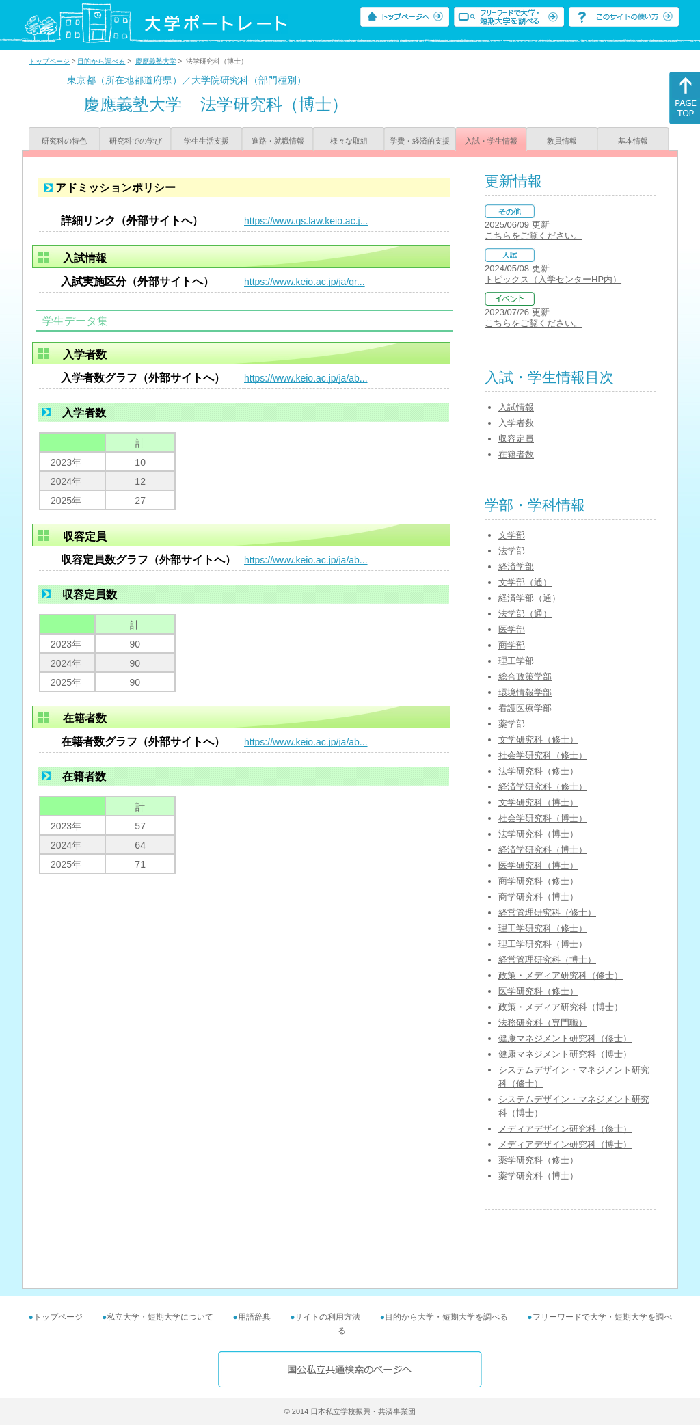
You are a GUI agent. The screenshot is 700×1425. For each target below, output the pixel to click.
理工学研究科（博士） (542, 944)
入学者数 (516, 423)
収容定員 (516, 439)
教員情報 (562, 141)
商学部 (511, 645)
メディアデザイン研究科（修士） (565, 1128)
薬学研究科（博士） (538, 1176)
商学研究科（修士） (538, 881)
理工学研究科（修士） (542, 928)
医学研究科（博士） (538, 865)
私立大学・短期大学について (160, 1317)
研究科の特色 (64, 141)
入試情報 (516, 407)
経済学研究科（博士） (542, 849)
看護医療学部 (525, 708)
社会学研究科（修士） (542, 755)
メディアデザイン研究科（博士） (565, 1144)
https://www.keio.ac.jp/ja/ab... (306, 378)
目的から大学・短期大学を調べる (446, 1317)
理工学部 (516, 661)
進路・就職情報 (278, 141)
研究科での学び (135, 141)
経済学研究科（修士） (542, 787)
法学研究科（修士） (538, 771)
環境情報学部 (525, 692)
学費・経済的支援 (420, 141)
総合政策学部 (525, 676)
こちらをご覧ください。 (533, 235)
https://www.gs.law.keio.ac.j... (306, 220)
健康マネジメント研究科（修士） (565, 1038)
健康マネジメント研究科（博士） (565, 1054)
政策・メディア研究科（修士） (560, 975)
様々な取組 (349, 141)
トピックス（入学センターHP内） (553, 279)
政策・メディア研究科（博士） (560, 1007)
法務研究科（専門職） (542, 1022)
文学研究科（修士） (538, 739)
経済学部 (516, 566)
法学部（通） (525, 614)
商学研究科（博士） (538, 897)
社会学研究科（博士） (542, 818)
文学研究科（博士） (538, 802)
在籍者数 (516, 454)
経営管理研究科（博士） (547, 960)
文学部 (511, 535)
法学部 (511, 551)
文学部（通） (525, 582)
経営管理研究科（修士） (547, 912)
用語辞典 (254, 1317)
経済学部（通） (529, 598)
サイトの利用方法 (327, 1317)
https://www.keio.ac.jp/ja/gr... (304, 281)
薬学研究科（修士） (538, 1160)
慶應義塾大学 (155, 61)
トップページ (49, 61)
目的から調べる (101, 61)
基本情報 (633, 141)
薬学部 (511, 724)
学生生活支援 (206, 141)
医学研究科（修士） (538, 991)
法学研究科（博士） (538, 834)
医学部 (511, 629)
